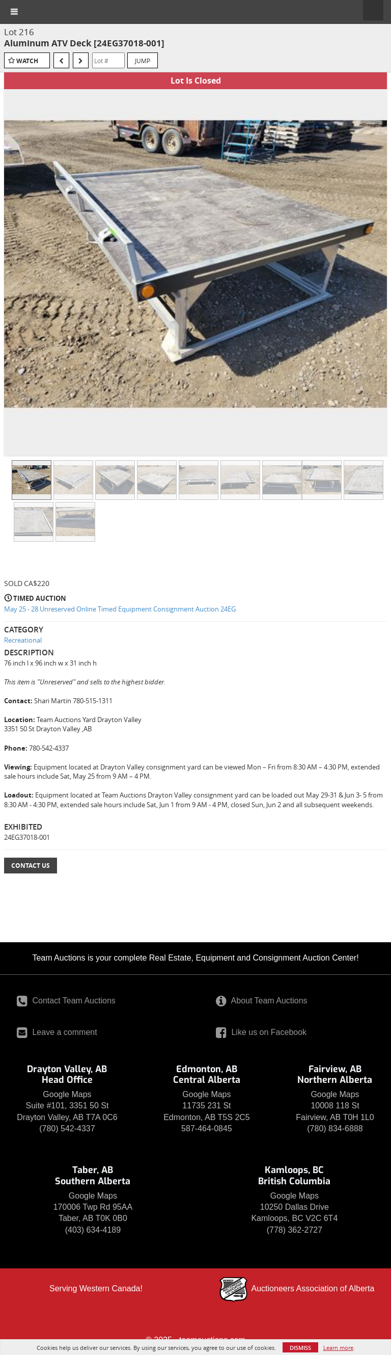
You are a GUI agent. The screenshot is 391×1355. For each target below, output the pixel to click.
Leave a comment (57, 1032)
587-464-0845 (206, 1128)
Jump (142, 61)
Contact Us (30, 865)
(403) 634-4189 (93, 1230)
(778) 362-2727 (294, 1230)
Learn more (338, 1347)
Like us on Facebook (261, 1032)
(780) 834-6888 (334, 1128)
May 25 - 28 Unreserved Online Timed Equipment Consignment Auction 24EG (120, 609)
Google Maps (67, 1094)
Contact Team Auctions (66, 1000)
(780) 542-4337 (67, 1128)
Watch (27, 61)
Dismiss (300, 1347)
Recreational (23, 640)
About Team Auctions (262, 1000)
